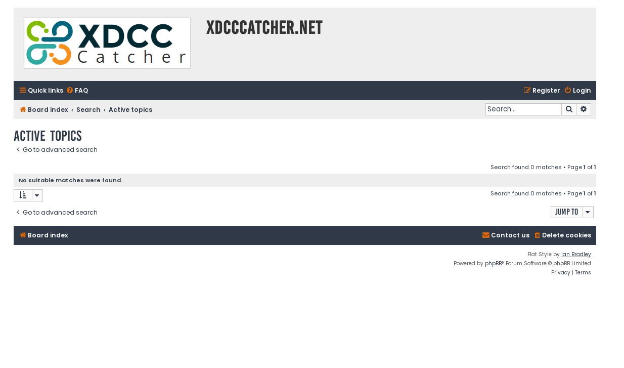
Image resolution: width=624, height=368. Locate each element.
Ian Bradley (576, 254)
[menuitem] (77, 91)
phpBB (493, 263)
